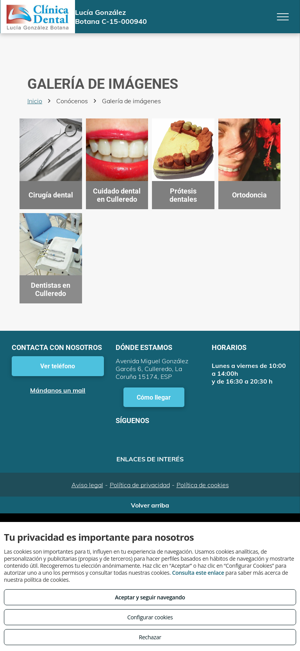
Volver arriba (150, 505)
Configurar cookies (150, 617)
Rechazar (150, 637)
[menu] (283, 17)
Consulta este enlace (198, 572)
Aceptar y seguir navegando (150, 597)
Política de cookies (203, 485)
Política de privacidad (140, 485)
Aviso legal (87, 485)
